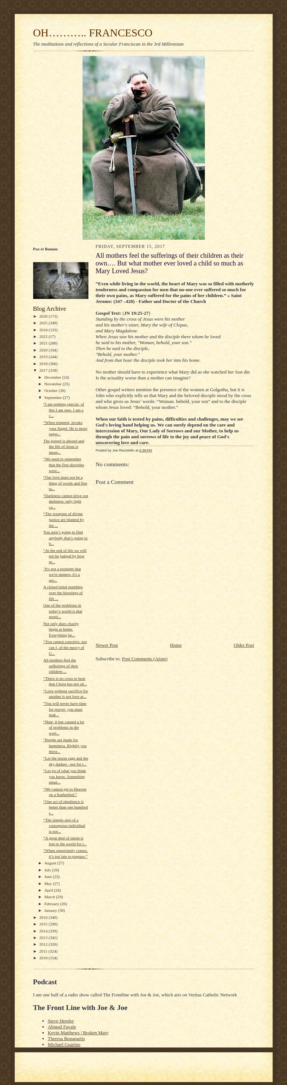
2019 (44, 356)
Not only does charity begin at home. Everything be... (61, 629)
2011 (44, 951)
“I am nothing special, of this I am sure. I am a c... (63, 410)
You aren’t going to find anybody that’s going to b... (65, 538)
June (48, 876)
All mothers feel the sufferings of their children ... (60, 666)
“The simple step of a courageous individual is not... (64, 826)
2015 (44, 924)
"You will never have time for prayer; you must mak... (64, 709)
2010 (44, 958)
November (53, 384)
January (51, 910)
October (51, 390)
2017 (44, 370)
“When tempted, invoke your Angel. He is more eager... (65, 428)
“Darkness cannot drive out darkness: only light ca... (65, 501)
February (52, 904)
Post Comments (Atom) (145, 658)
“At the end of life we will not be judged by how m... (64, 556)
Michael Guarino (64, 1044)
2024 (44, 330)
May (48, 883)
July (48, 870)
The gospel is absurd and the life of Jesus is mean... (63, 446)
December (53, 377)
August (50, 863)
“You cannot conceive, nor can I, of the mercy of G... (65, 647)
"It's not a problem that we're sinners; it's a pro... (62, 574)
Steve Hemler (61, 1021)
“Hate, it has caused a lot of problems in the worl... (63, 727)
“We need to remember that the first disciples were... (63, 464)
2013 (44, 937)
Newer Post (107, 645)
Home (176, 645)
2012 (44, 944)
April (49, 890)
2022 (44, 336)
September (53, 397)
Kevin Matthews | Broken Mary (78, 1032)
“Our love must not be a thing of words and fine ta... (65, 483)
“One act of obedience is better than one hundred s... (65, 807)
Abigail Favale (62, 1026)
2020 (44, 350)
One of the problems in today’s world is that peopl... (62, 611)
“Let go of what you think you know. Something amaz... (64, 776)
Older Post (244, 645)
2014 (44, 931)
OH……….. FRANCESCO (93, 33)
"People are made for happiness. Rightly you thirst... (65, 745)
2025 (44, 323)
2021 (44, 343)
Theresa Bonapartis (66, 1038)
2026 (44, 316)
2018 (44, 363)
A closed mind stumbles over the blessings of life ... (63, 592)
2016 (44, 917)
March (50, 897)
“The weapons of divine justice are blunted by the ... (63, 519)
